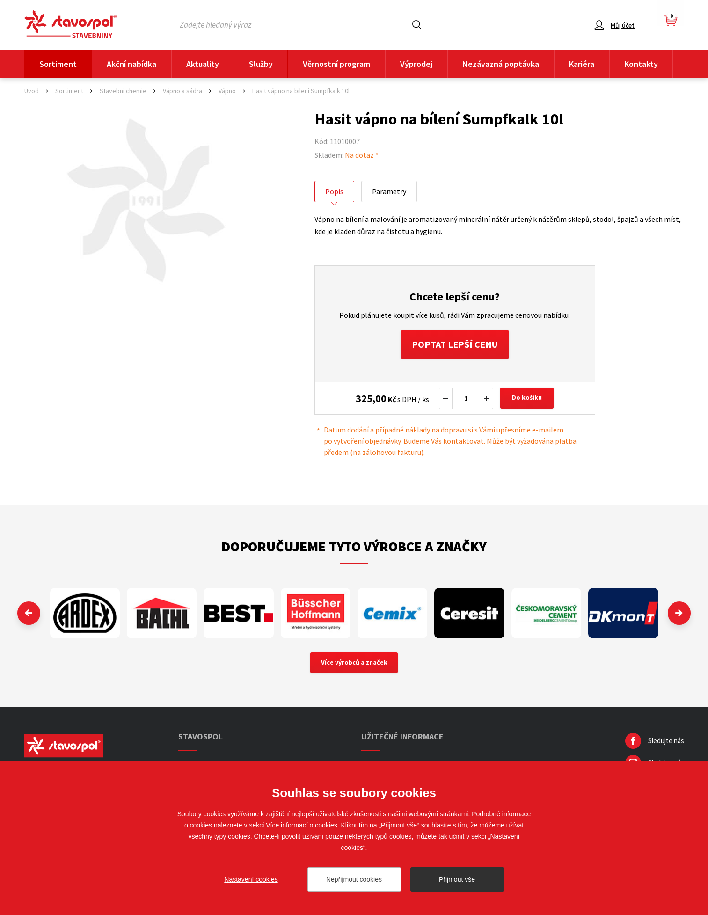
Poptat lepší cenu (454, 344)
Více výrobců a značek (354, 663)
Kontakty (641, 64)
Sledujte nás (666, 741)
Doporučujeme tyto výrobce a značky (354, 546)
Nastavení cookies (250, 879)
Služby (261, 64)
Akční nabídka (131, 64)
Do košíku (527, 398)
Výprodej (416, 64)
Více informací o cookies (301, 825)
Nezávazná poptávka (500, 64)
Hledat (417, 24)
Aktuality (202, 64)
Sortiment (58, 64)
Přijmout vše (457, 879)
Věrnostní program (336, 64)
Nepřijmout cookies (354, 879)
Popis (334, 191)
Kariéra (581, 64)
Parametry (389, 191)
